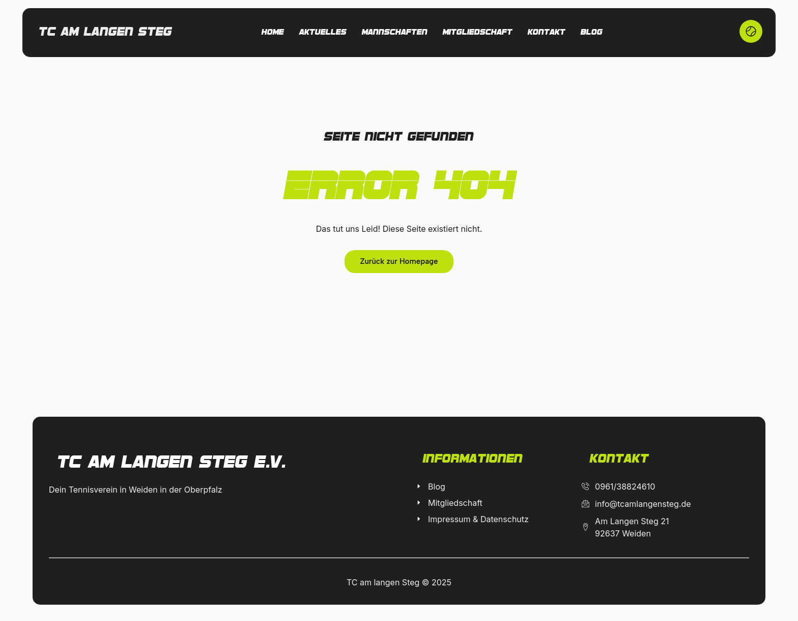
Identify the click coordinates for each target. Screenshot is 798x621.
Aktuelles (323, 33)
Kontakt (546, 33)
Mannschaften (395, 33)
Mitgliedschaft (477, 33)
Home (273, 33)
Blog (592, 33)
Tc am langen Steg (105, 32)
